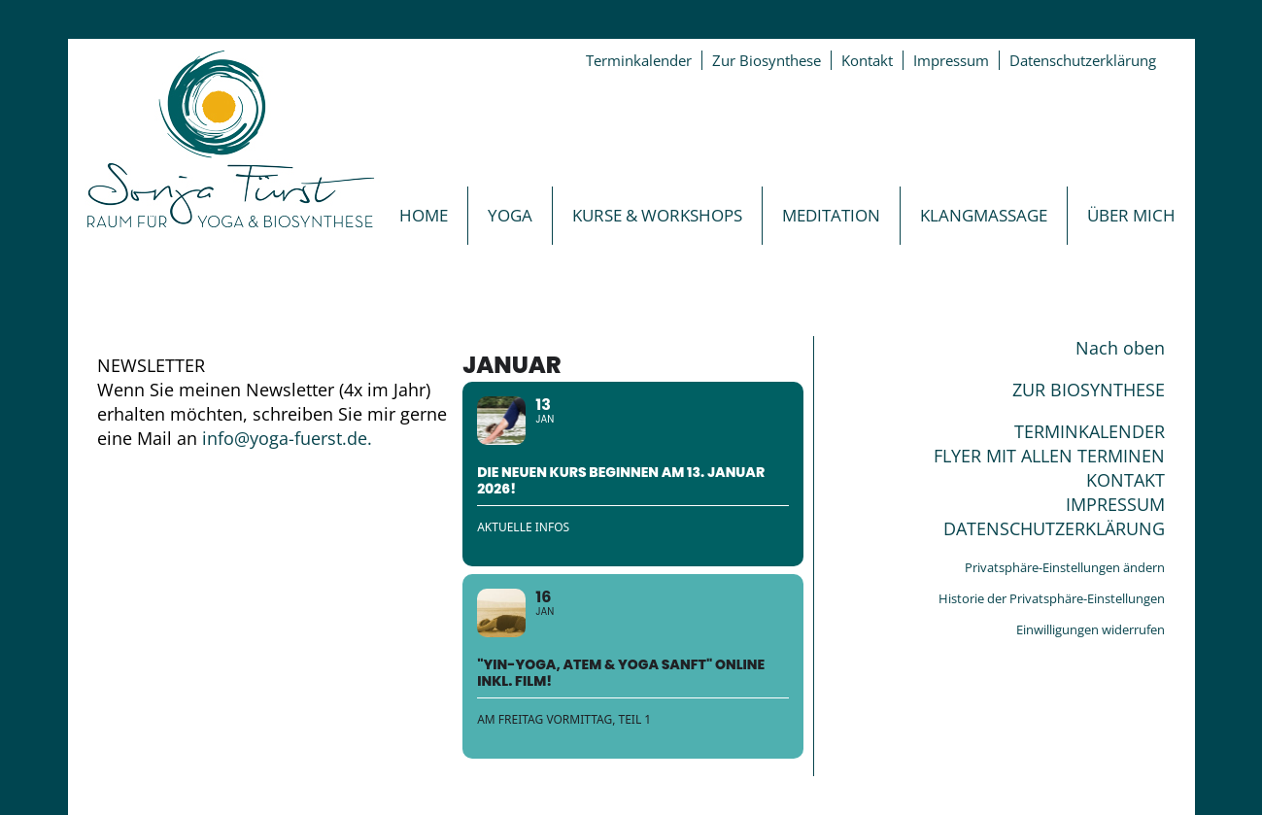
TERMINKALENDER (1089, 431)
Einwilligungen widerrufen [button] (1090, 629)
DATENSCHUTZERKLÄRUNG (1054, 528)
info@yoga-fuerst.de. (287, 438)
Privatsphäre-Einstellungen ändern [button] (1065, 567)
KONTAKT (1125, 480)
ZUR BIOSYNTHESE (1088, 389)
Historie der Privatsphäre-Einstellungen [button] (1051, 598)
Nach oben (1120, 347)
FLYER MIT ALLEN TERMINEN (1049, 455)
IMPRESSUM (1115, 504)
